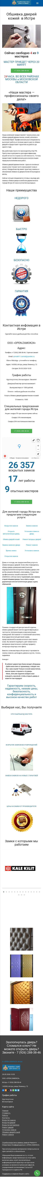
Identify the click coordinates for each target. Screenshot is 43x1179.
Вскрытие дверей (8, 1123)
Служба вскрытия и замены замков (15, 1142)
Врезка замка (11, 551)
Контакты (6, 1118)
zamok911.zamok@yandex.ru (24, 356)
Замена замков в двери (11, 545)
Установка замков (32, 551)
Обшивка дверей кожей (11, 1132)
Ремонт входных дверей (32, 539)
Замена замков (32, 526)
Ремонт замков (32, 545)
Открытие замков (11, 556)
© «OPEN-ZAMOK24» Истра (12, 1061)
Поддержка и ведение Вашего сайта (15, 1174)
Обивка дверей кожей (11, 539)
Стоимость (6, 1113)
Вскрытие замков (11, 526)
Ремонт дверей (7, 1127)
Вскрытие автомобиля (10, 1125)
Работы (5, 1115)
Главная (5, 1111)
